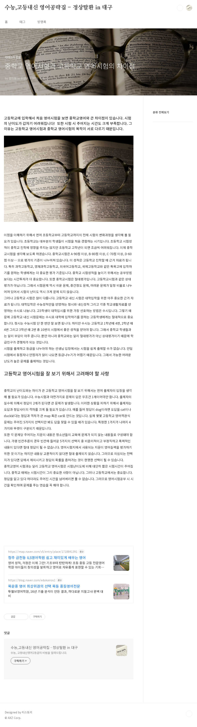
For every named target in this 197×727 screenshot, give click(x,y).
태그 (22, 21)
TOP (189, 714)
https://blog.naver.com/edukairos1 (31, 580)
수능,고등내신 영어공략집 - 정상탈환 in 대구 (59, 7)
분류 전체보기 (161, 112)
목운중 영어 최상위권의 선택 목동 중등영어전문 (44, 586)
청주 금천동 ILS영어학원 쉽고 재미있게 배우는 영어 (47, 557)
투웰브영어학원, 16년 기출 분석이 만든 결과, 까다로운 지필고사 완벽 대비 (55, 593)
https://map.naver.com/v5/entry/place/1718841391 (42, 551)
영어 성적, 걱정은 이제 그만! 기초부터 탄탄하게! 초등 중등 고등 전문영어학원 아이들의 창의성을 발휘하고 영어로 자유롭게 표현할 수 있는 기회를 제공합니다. (56, 564)
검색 (180, 8)
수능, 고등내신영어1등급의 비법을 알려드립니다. (39, 653)
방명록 (41, 21)
